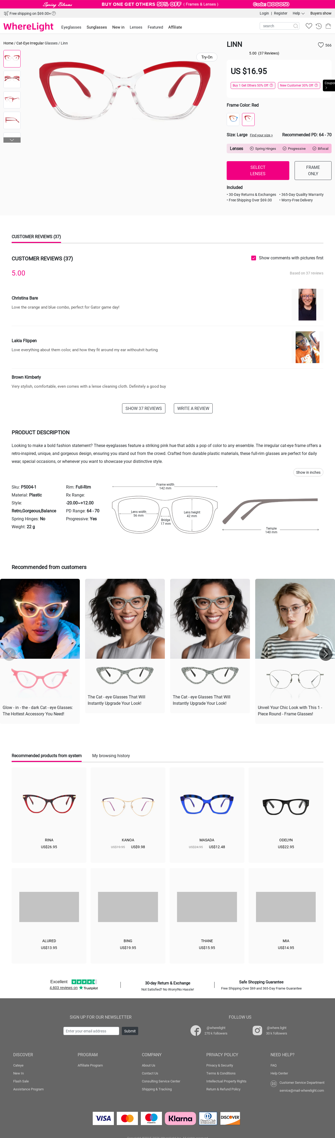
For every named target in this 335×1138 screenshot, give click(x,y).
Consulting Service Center (161, 1080)
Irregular (37, 43)
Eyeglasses (71, 27)
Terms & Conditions (221, 1072)
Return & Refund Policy (223, 1088)
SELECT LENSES (258, 170)
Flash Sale (21, 1080)
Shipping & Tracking (157, 1088)
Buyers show (321, 13)
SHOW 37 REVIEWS (143, 408)
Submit (130, 1029)
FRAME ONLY (313, 170)
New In (18, 1072)
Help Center (279, 1072)
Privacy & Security (219, 1064)
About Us (148, 1064)
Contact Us (150, 1072)
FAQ (274, 1064)
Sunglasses (97, 27)
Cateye (18, 1064)
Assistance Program (28, 1088)
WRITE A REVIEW (193, 408)
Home (8, 43)
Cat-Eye (22, 43)
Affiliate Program (90, 1064)
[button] (12, 140)
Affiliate (175, 27)
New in (118, 27)
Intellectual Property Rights (226, 1080)
